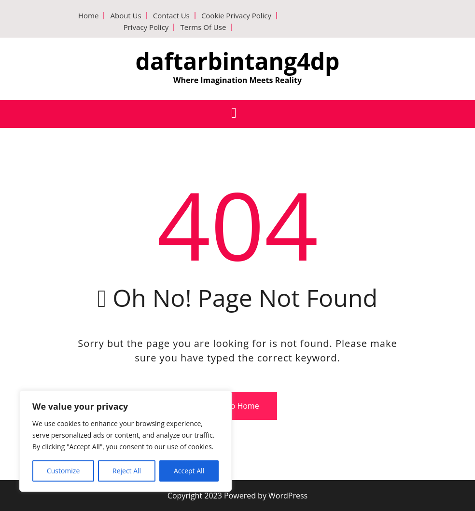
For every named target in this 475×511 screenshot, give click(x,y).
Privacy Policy (146, 27)
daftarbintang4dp (238, 61)
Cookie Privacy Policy (236, 15)
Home (88, 15)
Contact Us (171, 15)
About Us (125, 15)
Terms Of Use (203, 27)
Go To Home (234, 406)
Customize (63, 470)
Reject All (126, 470)
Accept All (189, 470)
